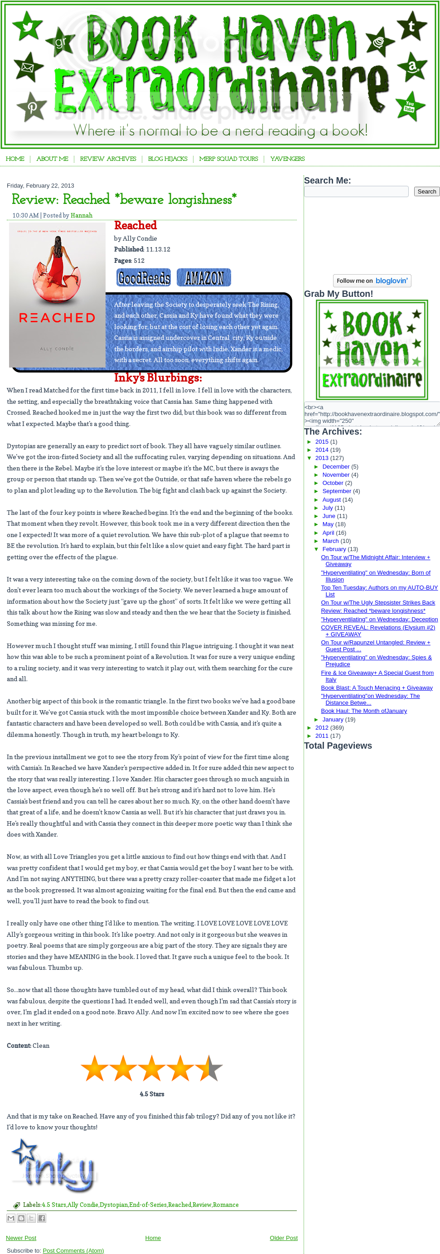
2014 (322, 449)
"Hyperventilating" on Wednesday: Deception (379, 619)
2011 (322, 735)
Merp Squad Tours (228, 159)
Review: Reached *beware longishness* (124, 200)
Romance (226, 1204)
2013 (322, 458)
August (333, 499)
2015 (322, 441)
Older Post (284, 1238)
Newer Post (21, 1238)
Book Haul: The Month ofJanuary (364, 710)
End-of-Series (148, 1204)
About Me (52, 159)
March (332, 540)
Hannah (81, 215)
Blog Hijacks (167, 159)
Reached (179, 1204)
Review (202, 1204)
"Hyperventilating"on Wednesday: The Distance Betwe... (370, 699)
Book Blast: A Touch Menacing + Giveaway (377, 687)
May (329, 524)
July (329, 507)
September (338, 491)
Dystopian (114, 1204)
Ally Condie (83, 1204)
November (337, 474)
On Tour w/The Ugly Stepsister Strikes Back (378, 602)
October (334, 482)
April (329, 532)
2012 (322, 727)
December (337, 466)
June (330, 516)
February (335, 549)
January (334, 719)
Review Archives (108, 159)
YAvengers (287, 159)
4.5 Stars (54, 1204)
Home (15, 159)
